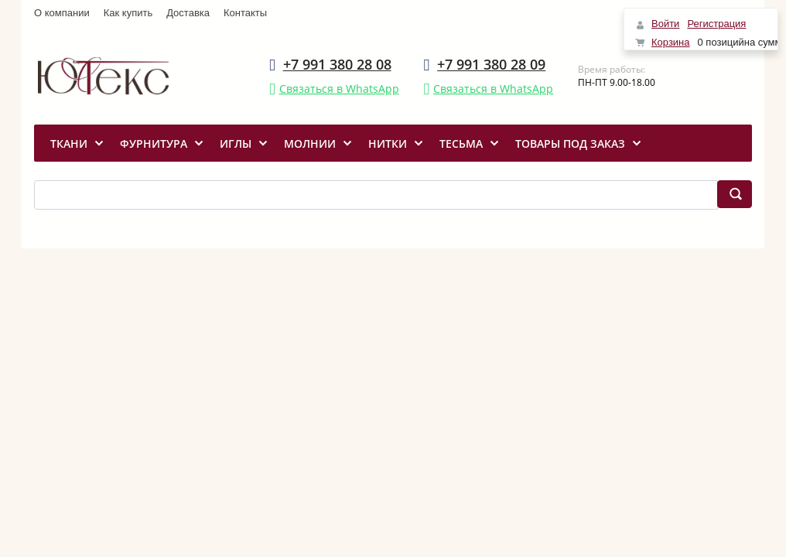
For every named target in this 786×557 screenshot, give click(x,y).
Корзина (670, 42)
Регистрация (716, 23)
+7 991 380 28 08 (337, 64)
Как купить (128, 13)
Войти (665, 23)
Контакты (245, 13)
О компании (62, 13)
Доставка (188, 13)
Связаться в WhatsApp (339, 88)
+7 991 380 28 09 (491, 64)
